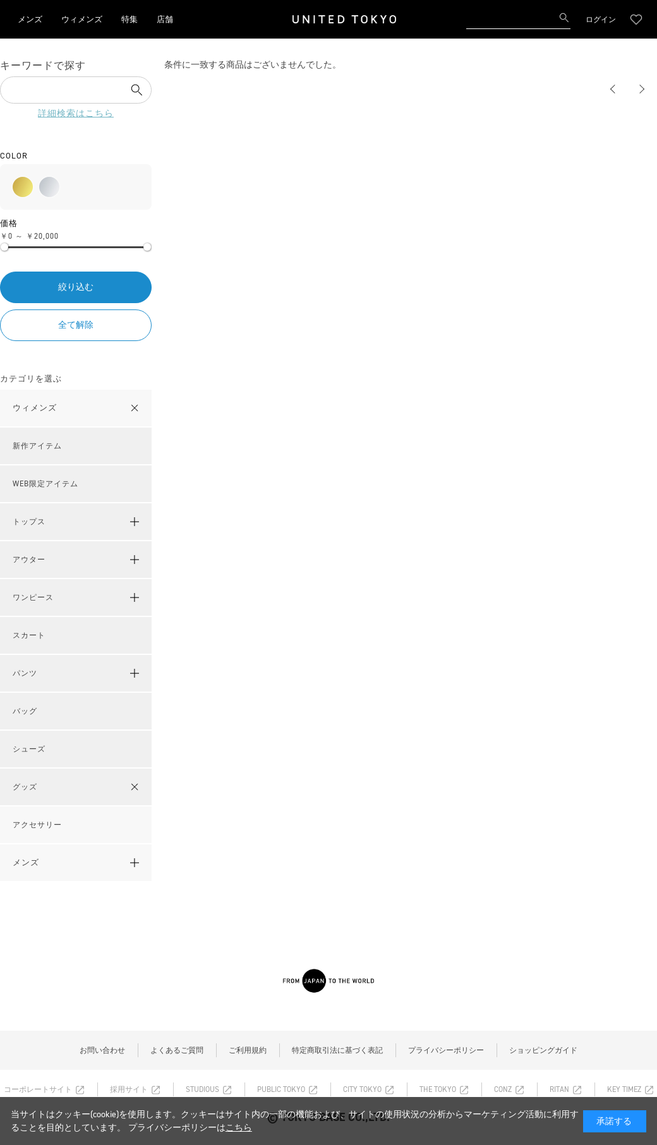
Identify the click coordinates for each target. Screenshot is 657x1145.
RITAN (559, 1089)
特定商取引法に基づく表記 (337, 1050)
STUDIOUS (202, 1089)
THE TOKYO (437, 1089)
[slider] (4, 247)
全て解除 (75, 325)
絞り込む (75, 287)
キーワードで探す (43, 65)
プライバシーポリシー (446, 1050)
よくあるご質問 (176, 1050)
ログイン (601, 20)
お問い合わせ (102, 1050)
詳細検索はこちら (76, 113)
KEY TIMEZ (624, 1089)
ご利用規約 (248, 1050)
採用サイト (129, 1089)
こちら (239, 1128)
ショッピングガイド (543, 1050)
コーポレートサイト (38, 1089)
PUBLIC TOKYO (281, 1089)
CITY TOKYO (362, 1089)
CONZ (503, 1089)
